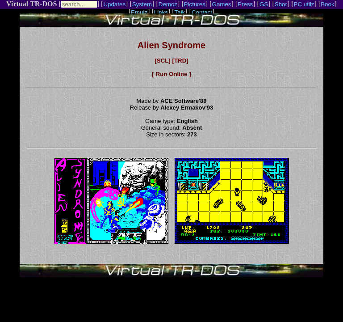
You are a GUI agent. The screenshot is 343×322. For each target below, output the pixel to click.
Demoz (168, 4)
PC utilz (304, 4)
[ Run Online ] (171, 74)
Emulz (139, 12)
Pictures (194, 4)
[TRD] (180, 60)
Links (161, 12)
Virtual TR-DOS (31, 4)
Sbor (281, 4)
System (142, 4)
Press (245, 4)
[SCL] (163, 60)
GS (263, 4)
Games (221, 4)
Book (327, 4)
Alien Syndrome (171, 45)
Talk (180, 12)
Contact (202, 12)
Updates (114, 4)
